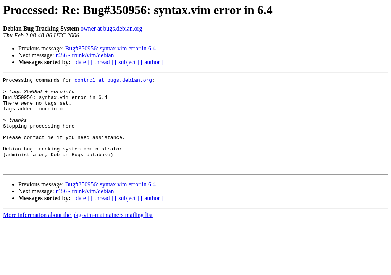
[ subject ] (127, 62)
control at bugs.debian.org (113, 81)
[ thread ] (102, 62)
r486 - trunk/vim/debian (85, 55)
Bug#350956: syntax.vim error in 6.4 (110, 48)
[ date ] (80, 62)
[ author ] (152, 62)
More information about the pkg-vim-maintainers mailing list (78, 233)
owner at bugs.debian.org (111, 28)
